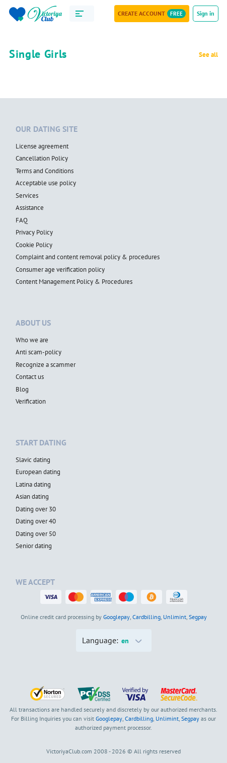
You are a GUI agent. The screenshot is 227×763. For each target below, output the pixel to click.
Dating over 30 (36, 509)
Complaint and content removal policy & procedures (88, 257)
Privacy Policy (34, 232)
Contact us (30, 377)
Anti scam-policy (38, 352)
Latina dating (33, 485)
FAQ (22, 220)
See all (208, 55)
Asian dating (32, 497)
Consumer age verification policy (60, 270)
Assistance (30, 208)
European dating (38, 472)
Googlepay (116, 617)
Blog (22, 390)
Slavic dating (33, 460)
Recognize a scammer (45, 365)
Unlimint (174, 617)
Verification (31, 402)
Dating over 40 (36, 521)
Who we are (32, 340)
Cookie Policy (34, 245)
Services (27, 196)
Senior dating (34, 546)
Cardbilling (146, 617)
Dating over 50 (36, 534)
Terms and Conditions (44, 171)
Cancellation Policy (42, 159)
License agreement (42, 146)
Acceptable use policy (46, 183)
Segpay (198, 617)
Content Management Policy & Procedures (74, 282)
